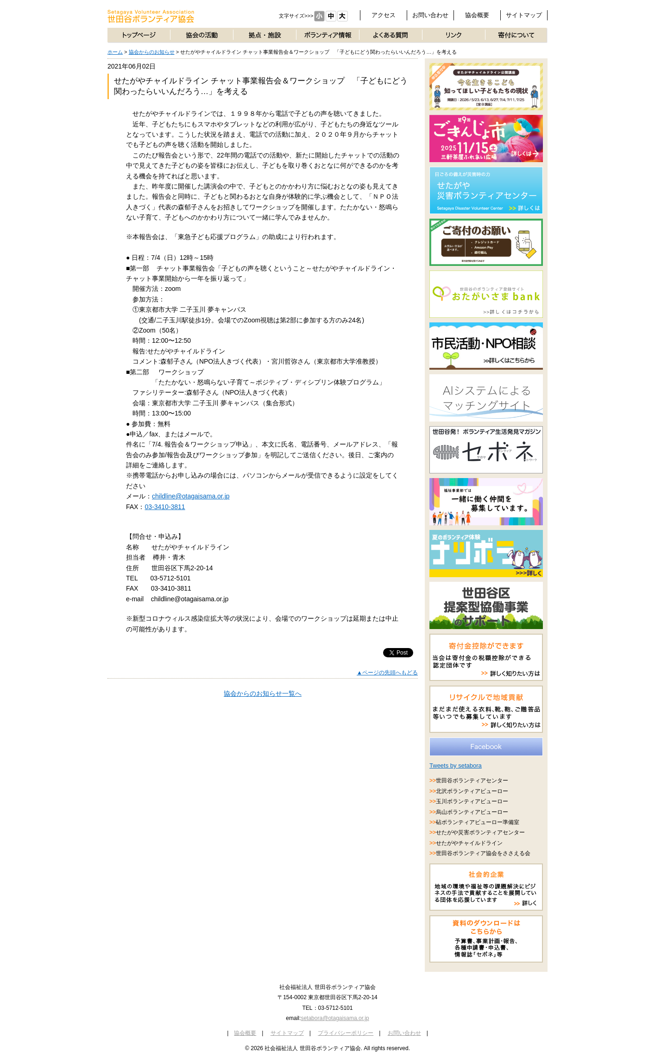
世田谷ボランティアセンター (472, 780)
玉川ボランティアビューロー (472, 801)
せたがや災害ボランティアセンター (480, 832)
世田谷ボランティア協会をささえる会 (483, 853)
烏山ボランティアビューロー (472, 812)
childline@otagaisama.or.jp (191, 496)
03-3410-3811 (165, 506)
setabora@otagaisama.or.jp (335, 1018)
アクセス (384, 15)
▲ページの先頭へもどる (387, 672)
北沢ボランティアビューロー (472, 791)
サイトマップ (524, 15)
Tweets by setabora (455, 765)
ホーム (115, 52)
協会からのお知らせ (152, 52)
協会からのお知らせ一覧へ (263, 693)
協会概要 (477, 15)
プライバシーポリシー (345, 1033)
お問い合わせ (430, 15)
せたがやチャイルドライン (469, 843)
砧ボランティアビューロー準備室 (477, 822)
